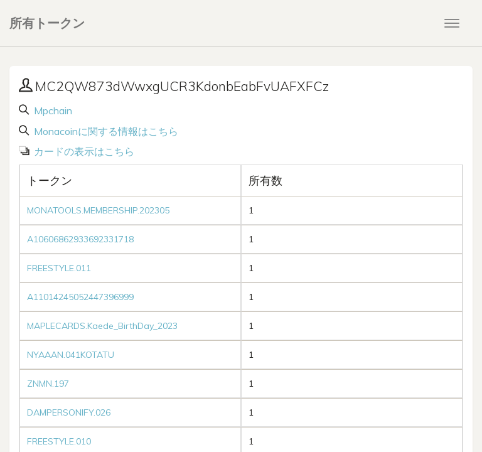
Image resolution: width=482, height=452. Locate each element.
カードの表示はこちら (82, 151)
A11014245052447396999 (80, 297)
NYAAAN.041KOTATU (70, 354)
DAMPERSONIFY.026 (68, 412)
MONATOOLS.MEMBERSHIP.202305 (98, 210)
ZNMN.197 (48, 383)
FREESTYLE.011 (59, 268)
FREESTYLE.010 (59, 441)
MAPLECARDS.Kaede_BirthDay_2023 (102, 325)
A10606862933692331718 (80, 239)
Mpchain (51, 110)
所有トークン (47, 23)
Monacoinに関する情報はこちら (104, 131)
